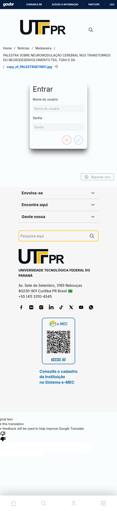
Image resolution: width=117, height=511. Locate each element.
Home (7, 48)
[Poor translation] (3, 436)
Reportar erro (97, 177)
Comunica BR (34, 4)
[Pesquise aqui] (53, 236)
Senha (58, 123)
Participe (94, 4)
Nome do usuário (58, 104)
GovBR (8, 4)
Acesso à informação (65, 4)
